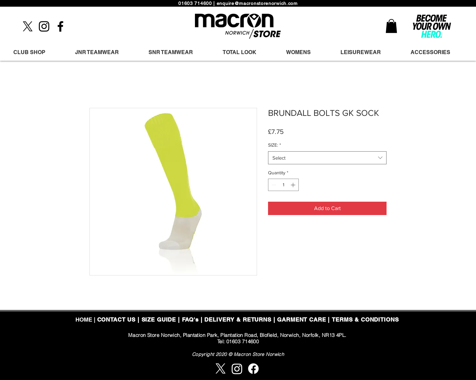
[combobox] (327, 157)
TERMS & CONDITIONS (365, 319)
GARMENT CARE (301, 319)
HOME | (86, 319)
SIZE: (274, 145)
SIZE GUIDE (159, 319)
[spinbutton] (283, 185)
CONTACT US (116, 319)
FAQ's (190, 319)
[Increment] (293, 185)
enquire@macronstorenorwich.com (257, 3)
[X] (28, 26)
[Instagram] (44, 26)
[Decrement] (273, 185)
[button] (391, 26)
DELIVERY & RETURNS (237, 319)
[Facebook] (60, 26)
